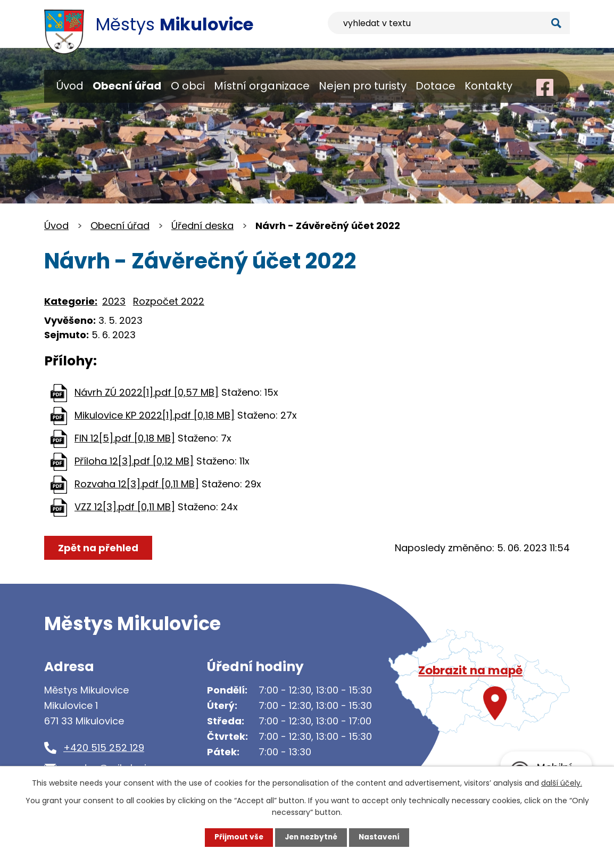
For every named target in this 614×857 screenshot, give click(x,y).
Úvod (70, 85)
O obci (188, 85)
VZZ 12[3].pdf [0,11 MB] (124, 506)
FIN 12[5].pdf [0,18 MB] (124, 438)
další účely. (561, 782)
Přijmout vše (236, 837)
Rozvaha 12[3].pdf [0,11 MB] (136, 484)
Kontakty (488, 85)
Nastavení (381, 837)
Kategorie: (70, 301)
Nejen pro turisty (362, 85)
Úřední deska (202, 225)
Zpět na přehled (99, 547)
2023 (114, 301)
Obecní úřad (127, 85)
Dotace (435, 85)
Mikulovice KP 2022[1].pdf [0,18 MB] (154, 415)
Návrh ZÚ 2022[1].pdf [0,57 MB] (146, 392)
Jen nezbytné (311, 837)
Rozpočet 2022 (168, 301)
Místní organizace (262, 85)
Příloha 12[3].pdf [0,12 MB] (134, 461)
